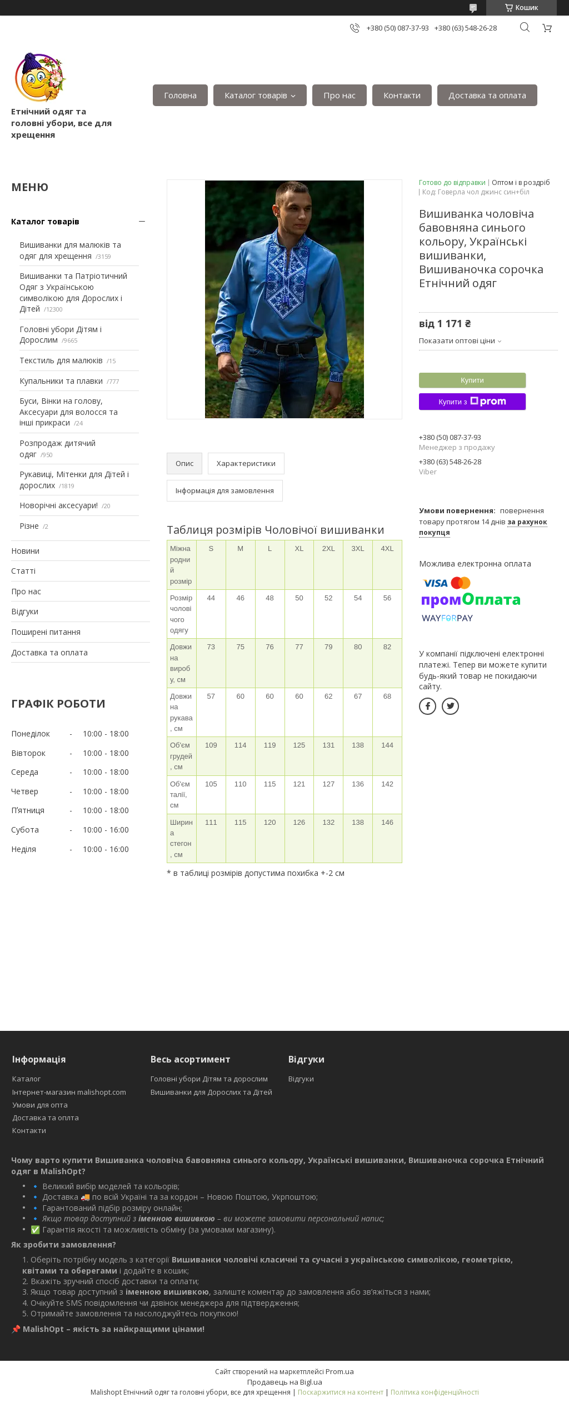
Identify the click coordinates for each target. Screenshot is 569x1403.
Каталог (26, 1079)
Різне (29, 525)
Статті (23, 570)
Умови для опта (40, 1105)
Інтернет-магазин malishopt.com (69, 1092)
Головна (180, 95)
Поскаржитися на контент (340, 1392)
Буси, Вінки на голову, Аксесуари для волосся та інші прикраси (68, 411)
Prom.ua (340, 1371)
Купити (472, 380)
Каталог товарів (255, 95)
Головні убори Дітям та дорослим (209, 1079)
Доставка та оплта (45, 1118)
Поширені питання (46, 632)
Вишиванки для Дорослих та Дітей (211, 1092)
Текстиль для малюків (61, 360)
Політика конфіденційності (435, 1392)
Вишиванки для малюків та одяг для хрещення (70, 250)
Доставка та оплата (487, 95)
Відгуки (24, 611)
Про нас (339, 95)
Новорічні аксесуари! (58, 505)
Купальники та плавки (61, 380)
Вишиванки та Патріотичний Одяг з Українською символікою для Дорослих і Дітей (73, 292)
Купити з (472, 402)
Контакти (402, 95)
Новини (25, 550)
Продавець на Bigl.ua (284, 1382)
